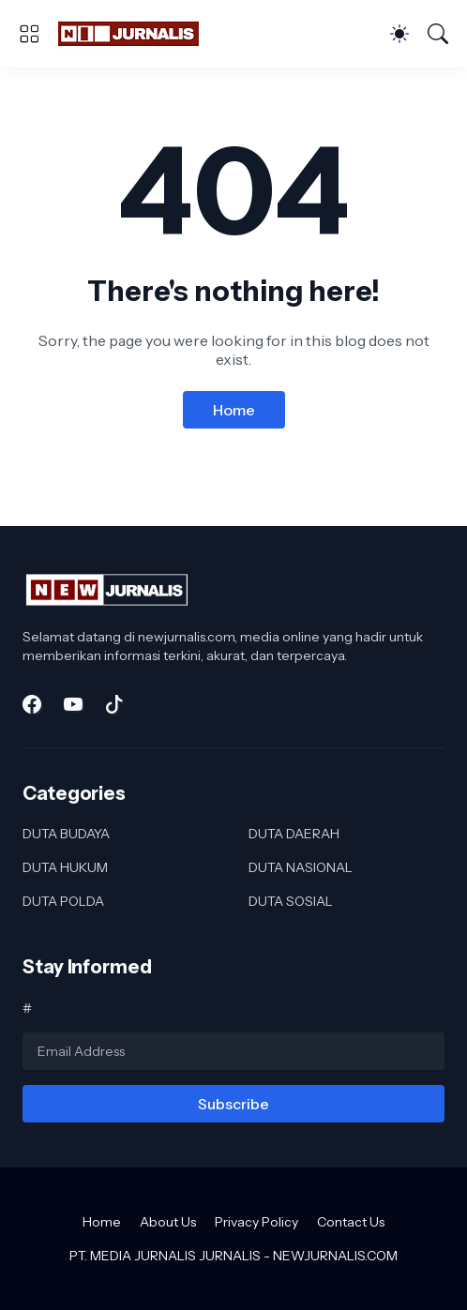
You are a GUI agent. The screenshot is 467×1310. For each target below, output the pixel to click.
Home (234, 409)
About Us (168, 1221)
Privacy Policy (256, 1221)
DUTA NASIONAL (301, 867)
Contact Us (350, 1221)
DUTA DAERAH (294, 833)
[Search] (438, 34)
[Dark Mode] (399, 34)
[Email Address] (233, 1051)
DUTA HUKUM (65, 867)
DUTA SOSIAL (291, 901)
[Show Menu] (29, 34)
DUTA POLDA (63, 901)
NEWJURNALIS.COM (335, 1255)
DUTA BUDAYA (66, 833)
